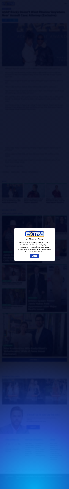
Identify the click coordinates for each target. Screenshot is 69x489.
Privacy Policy (24, 248)
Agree (34, 256)
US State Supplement (38, 251)
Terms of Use (46, 242)
